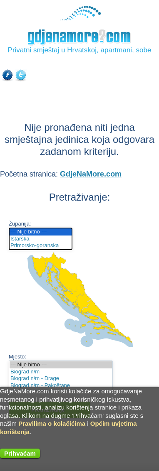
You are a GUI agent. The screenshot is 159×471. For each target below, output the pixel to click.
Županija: (20, 224)
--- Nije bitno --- (41, 232)
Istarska (41, 239)
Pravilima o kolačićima (51, 423)
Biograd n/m (61, 371)
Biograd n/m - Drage (61, 378)
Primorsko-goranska (41, 245)
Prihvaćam (20, 453)
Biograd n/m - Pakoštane (61, 385)
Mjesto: (17, 356)
